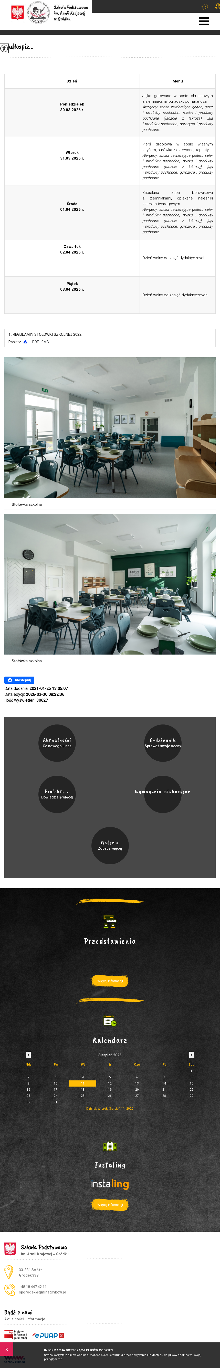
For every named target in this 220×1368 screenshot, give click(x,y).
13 (137, 1083)
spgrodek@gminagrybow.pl (205, 6)
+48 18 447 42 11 (217, 6)
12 (110, 1083)
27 (137, 1096)
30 (28, 1102)
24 (55, 1096)
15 (191, 1083)
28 (164, 1096)
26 (110, 1096)
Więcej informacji (110, 981)
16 (28, 1089)
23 (28, 1096)
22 (191, 1089)
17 (55, 1089)
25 (83, 1096)
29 (191, 1096)
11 (83, 1083)
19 (110, 1089)
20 (137, 1089)
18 (83, 1089)
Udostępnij (19, 680)
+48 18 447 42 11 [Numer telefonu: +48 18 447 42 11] (33, 1287)
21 (164, 1089)
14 (164, 1083)
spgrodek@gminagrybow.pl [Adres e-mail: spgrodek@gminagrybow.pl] (42, 1292)
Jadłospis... (19, 46)
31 (55, 1102)
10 (55, 1083)
